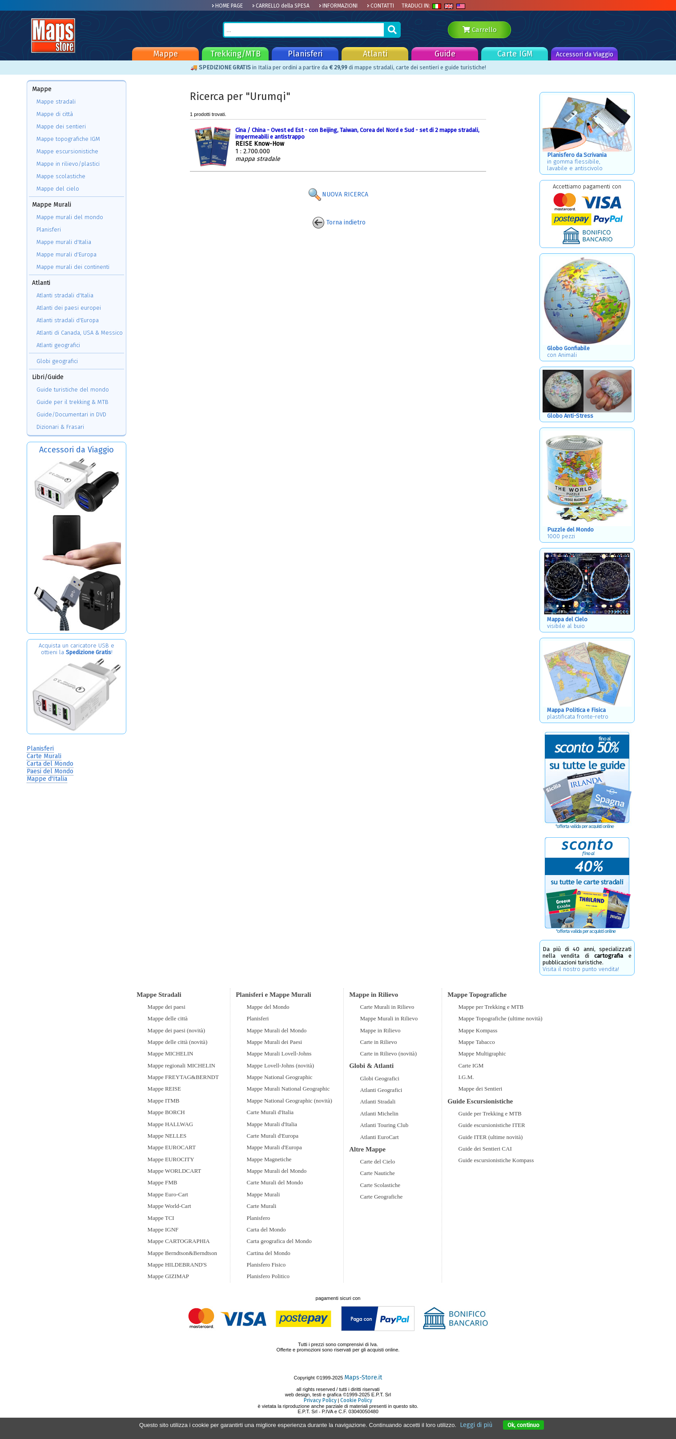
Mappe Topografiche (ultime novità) (501, 1018)
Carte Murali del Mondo (275, 1182)
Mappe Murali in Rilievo (389, 1018)
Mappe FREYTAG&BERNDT (183, 1077)
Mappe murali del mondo (69, 217)
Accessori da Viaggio (584, 54)
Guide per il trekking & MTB (72, 402)
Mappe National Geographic (280, 1077)
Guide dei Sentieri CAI (485, 1148)
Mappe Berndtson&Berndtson (182, 1253)
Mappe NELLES (167, 1135)
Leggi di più (476, 1425)
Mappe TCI (161, 1218)
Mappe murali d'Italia (63, 242)
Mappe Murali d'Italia (272, 1124)
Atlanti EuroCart (379, 1137)
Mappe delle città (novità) (178, 1042)
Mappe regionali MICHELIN (181, 1065)
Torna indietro (339, 222)
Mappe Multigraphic (482, 1053)
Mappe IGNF (163, 1229)
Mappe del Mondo (268, 1006)
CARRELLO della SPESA (281, 6)
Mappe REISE (164, 1088)
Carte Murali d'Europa (272, 1135)
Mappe (165, 54)
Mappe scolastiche (60, 176)
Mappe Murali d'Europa (274, 1147)
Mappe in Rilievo (380, 1030)
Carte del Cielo (377, 1161)
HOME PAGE (227, 6)
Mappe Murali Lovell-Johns (279, 1053)
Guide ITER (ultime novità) (491, 1137)
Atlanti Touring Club (384, 1125)
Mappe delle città (168, 1018)
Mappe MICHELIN (170, 1053)
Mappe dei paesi (166, 1006)
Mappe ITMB (164, 1100)
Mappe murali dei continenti (72, 267)
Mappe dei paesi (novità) (176, 1030)
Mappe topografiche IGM (68, 139)
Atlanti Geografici (381, 1090)
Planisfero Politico (268, 1276)
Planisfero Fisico (266, 1264)
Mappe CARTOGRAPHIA (179, 1241)
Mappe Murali (263, 1194)
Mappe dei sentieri (61, 126)
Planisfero (258, 1218)
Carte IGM (514, 54)
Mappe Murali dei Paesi (274, 1042)
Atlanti (375, 54)
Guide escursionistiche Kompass (496, 1160)
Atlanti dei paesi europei (68, 307)
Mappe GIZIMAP (168, 1276)
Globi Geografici (379, 1078)
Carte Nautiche (377, 1173)
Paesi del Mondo (50, 771)
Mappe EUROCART (172, 1147)
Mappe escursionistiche (67, 151)
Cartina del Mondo (268, 1253)
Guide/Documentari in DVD (71, 414)
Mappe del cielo (57, 188)
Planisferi (305, 54)
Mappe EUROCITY (171, 1159)
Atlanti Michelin (379, 1113)
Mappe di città (54, 114)
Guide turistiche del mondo (72, 389)
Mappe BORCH (166, 1112)
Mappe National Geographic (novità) (289, 1100)
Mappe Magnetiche (269, 1159)
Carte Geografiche (381, 1196)
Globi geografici (57, 361)
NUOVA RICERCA (338, 194)
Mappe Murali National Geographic (288, 1088)
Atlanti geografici (58, 345)
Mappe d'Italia (47, 779)
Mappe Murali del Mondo (277, 1030)
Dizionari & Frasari (60, 427)
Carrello (480, 30)
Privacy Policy (320, 1400)
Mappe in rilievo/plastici (68, 163)
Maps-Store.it (363, 1377)
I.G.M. (466, 1077)
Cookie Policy (356, 1400)
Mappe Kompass (478, 1030)
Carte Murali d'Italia (270, 1112)
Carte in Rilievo (378, 1042)
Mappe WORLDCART (174, 1170)
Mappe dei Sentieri (481, 1088)
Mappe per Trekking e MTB (491, 1006)
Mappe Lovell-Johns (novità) (280, 1065)
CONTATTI (380, 6)
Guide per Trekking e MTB (490, 1113)
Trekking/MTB (235, 54)
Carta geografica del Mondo (279, 1241)
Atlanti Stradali (378, 1101)
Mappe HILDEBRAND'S (177, 1264)
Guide (445, 54)
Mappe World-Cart (169, 1206)
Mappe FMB (162, 1182)
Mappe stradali (56, 101)
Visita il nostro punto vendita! (581, 969)
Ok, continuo (523, 1425)
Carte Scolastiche (380, 1185)
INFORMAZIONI (338, 6)
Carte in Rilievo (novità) (388, 1053)
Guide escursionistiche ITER (492, 1125)
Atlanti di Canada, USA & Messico (79, 332)
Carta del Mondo (50, 763)
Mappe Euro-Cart (168, 1194)
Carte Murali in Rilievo (387, 1006)
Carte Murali (44, 756)
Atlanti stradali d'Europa (67, 320)
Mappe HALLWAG (170, 1124)
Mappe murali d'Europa (66, 254)
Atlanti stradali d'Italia (64, 295)
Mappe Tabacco (477, 1042)
